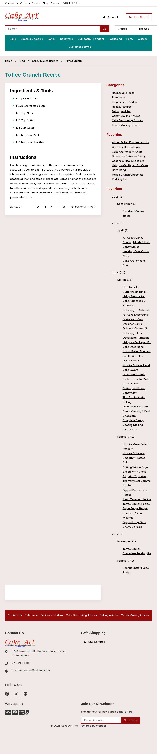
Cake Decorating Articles (127, 120)
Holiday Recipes (122, 106)
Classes (56, 3)
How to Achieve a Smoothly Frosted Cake (134, 458)
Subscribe (130, 729)
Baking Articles (121, 111)
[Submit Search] (104, 28)
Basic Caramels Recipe (137, 499)
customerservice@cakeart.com (31, 678)
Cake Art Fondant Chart (127, 151)
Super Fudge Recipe (135, 508)
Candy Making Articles (126, 116)
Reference (118, 97)
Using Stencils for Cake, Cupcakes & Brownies (134, 301)
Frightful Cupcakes (135, 476)
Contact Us (11, 3)
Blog (46, 3)
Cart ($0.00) (139, 17)
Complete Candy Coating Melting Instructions (133, 425)
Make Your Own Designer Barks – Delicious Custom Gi (135, 324)
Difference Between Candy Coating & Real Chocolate (137, 411)
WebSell (101, 734)
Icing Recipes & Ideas (125, 102)
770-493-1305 (21, 671)
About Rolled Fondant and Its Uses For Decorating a (137, 356)
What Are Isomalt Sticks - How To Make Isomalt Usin (136, 379)
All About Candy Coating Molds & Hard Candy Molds (137, 242)
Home (8, 60)
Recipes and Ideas (123, 93)
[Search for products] (52, 28)
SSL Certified (94, 650)
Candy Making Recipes (45, 60)
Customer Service (31, 3)
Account (109, 17)
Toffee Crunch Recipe (136, 504)
